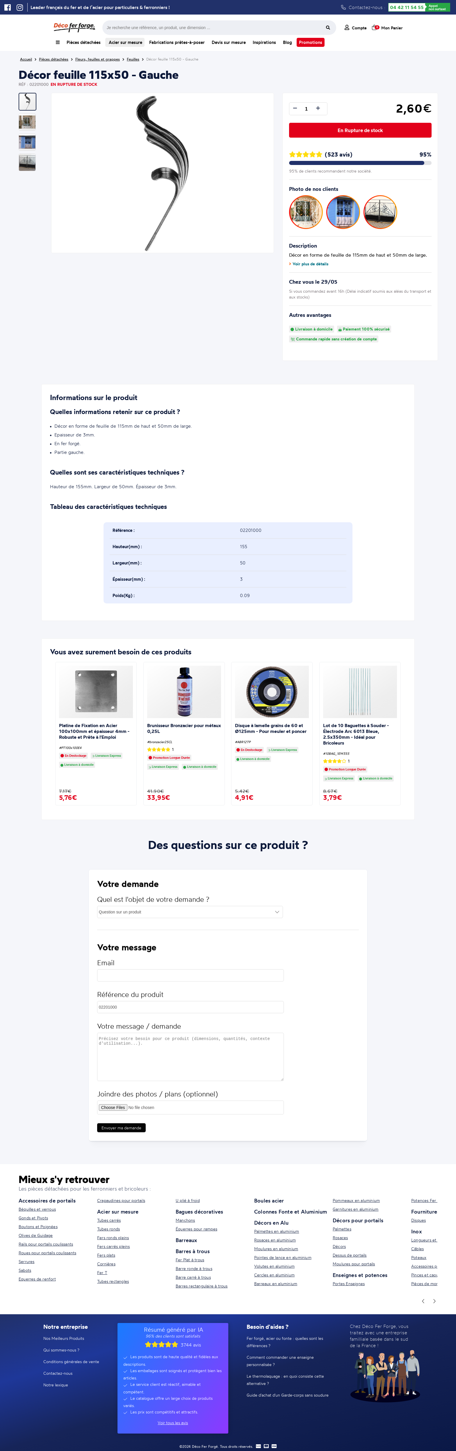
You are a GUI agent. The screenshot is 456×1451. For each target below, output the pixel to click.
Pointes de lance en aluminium (282, 1257)
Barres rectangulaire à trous (202, 1285)
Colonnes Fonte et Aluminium (290, 1211)
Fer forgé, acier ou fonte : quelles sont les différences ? (285, 1342)
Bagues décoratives (199, 1211)
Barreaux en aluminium (275, 1283)
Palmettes (342, 1228)
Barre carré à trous (193, 1277)
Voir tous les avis (173, 1422)
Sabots (25, 1270)
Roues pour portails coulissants (47, 1252)
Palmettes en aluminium (276, 1231)
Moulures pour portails (354, 1263)
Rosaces (340, 1237)
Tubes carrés (109, 1220)
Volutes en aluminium (274, 1266)
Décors (339, 1246)
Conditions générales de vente (71, 1361)
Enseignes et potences (360, 1275)
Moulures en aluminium (276, 1248)
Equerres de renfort (37, 1278)
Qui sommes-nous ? (61, 1349)
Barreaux (186, 1240)
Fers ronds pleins (113, 1237)
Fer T (102, 1272)
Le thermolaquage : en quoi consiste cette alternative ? (285, 1380)
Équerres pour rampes (196, 1228)
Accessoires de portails (47, 1200)
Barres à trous (193, 1251)
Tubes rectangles (113, 1281)
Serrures (27, 1261)
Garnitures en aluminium (356, 1209)
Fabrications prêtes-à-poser (177, 42)
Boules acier (269, 1200)
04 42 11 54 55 (407, 7)
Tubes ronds (108, 1228)
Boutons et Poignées (38, 1226)
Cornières (106, 1263)
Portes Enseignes (349, 1283)
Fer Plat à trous (190, 1259)
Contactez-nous (57, 1373)
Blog (287, 42)
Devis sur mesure (229, 42)
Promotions (310, 42)
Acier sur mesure (125, 42)
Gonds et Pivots (33, 1217)
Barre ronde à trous (194, 1268)
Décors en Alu (271, 1222)
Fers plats (106, 1255)
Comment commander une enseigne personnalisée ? (280, 1361)
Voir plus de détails (308, 264)
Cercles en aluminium (274, 1274)
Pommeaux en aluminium (356, 1200)
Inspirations (264, 42)
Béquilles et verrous (37, 1209)
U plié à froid (188, 1200)
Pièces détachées (84, 42)
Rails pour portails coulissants (46, 1244)
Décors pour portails (358, 1220)
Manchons (185, 1220)
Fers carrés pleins (113, 1246)
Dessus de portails (350, 1255)
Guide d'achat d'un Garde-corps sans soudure (288, 1395)
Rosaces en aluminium (275, 1239)
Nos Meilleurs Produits (63, 1338)
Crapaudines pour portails (121, 1200)
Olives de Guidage (36, 1235)
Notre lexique (55, 1384)
